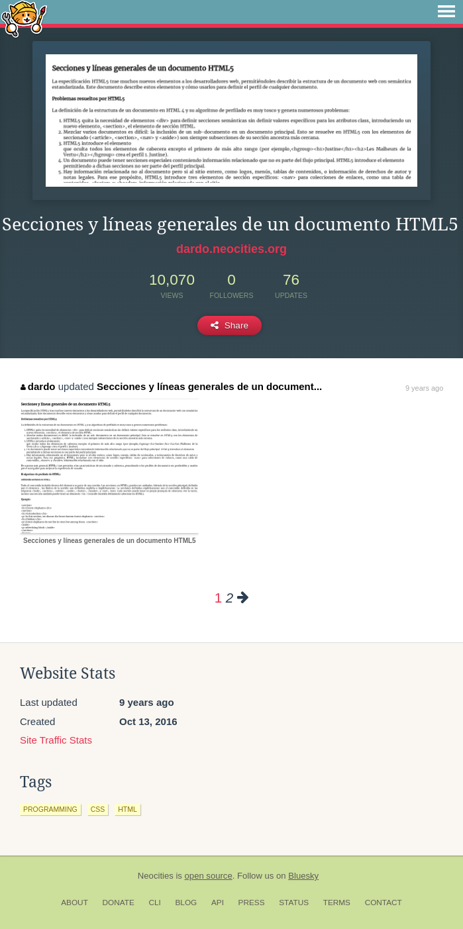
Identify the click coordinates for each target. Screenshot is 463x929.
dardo (38, 386)
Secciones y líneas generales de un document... (209, 386)
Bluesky (303, 876)
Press (251, 902)
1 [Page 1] (218, 597)
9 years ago (424, 388)
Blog (186, 902)
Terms (336, 902)
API (217, 902)
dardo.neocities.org (231, 249)
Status (294, 902)
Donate (118, 902)
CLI (154, 902)
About (74, 902)
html (127, 809)
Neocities (156, 876)
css (98, 809)
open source (208, 876)
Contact (383, 902)
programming (50, 809)
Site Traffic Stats (56, 740)
